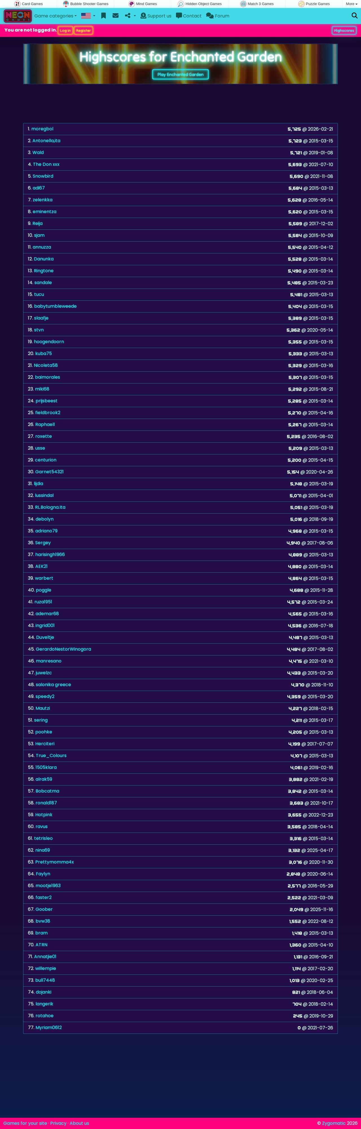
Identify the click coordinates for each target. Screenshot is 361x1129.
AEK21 (41, 566)
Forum (217, 16)
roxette (43, 436)
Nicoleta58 (46, 365)
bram (41, 933)
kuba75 (43, 353)
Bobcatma (47, 791)
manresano (48, 661)
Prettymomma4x (54, 862)
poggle (43, 590)
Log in (65, 30)
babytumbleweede (55, 306)
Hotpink (43, 814)
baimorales (47, 377)
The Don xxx (46, 164)
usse (40, 448)
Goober (44, 909)
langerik (44, 1004)
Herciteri (44, 743)
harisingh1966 (50, 554)
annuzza (42, 247)
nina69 (42, 850)
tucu (39, 294)
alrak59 (44, 779)
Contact (189, 16)
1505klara (46, 767)
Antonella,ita (46, 140)
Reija (37, 223)
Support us (155, 16)
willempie (45, 968)
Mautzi (43, 708)
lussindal (44, 495)
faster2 (44, 897)
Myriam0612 (49, 1027)
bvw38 (43, 921)
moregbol (42, 129)
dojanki (43, 992)
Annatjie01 (45, 956)
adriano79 (46, 531)
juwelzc (44, 673)
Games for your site (25, 1123)
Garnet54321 (49, 471)
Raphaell (45, 424)
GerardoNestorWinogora (63, 649)
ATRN (41, 944)
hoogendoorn (49, 341)
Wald (38, 152)
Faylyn (43, 874)
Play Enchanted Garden (180, 74)
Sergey (43, 542)
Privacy (58, 1123)
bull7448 (45, 980)
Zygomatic (334, 1123)
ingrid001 (45, 625)
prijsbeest (47, 401)
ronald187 (46, 803)
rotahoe (45, 1015)
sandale (43, 282)
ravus (42, 826)
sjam (39, 235)
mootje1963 (48, 885)
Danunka (44, 259)
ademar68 (47, 613)
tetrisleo (43, 838)
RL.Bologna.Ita (50, 507)
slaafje (41, 318)
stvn (39, 330)
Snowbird (43, 176)
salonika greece (53, 684)
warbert (44, 578)
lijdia (38, 483)
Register (83, 30)
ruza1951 (43, 602)
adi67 (39, 188)
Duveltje (45, 637)
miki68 (42, 389)
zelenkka (42, 200)
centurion (45, 460)
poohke (43, 732)
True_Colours (51, 755)
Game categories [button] (53, 16)
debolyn (45, 519)
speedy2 (45, 696)
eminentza (44, 211)
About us (79, 1123)
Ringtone (44, 270)
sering (41, 720)
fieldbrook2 (47, 412)
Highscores (344, 30)
